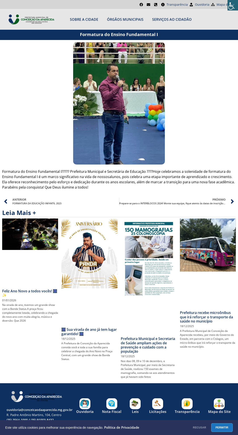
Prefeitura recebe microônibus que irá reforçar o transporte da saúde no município (206, 316)
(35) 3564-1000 (17, 420)
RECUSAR (188, 427)
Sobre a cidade (84, 19)
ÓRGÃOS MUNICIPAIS (125, 19)
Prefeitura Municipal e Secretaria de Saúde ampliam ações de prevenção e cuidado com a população (148, 345)
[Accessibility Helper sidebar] (233, 5)
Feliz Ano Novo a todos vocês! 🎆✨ (29, 293)
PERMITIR (218, 427)
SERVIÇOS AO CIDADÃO (172, 19)
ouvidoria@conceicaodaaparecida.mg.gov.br (39, 410)
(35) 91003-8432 (42, 420)
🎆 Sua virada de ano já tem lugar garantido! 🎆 (89, 331)
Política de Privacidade (121, 427)
